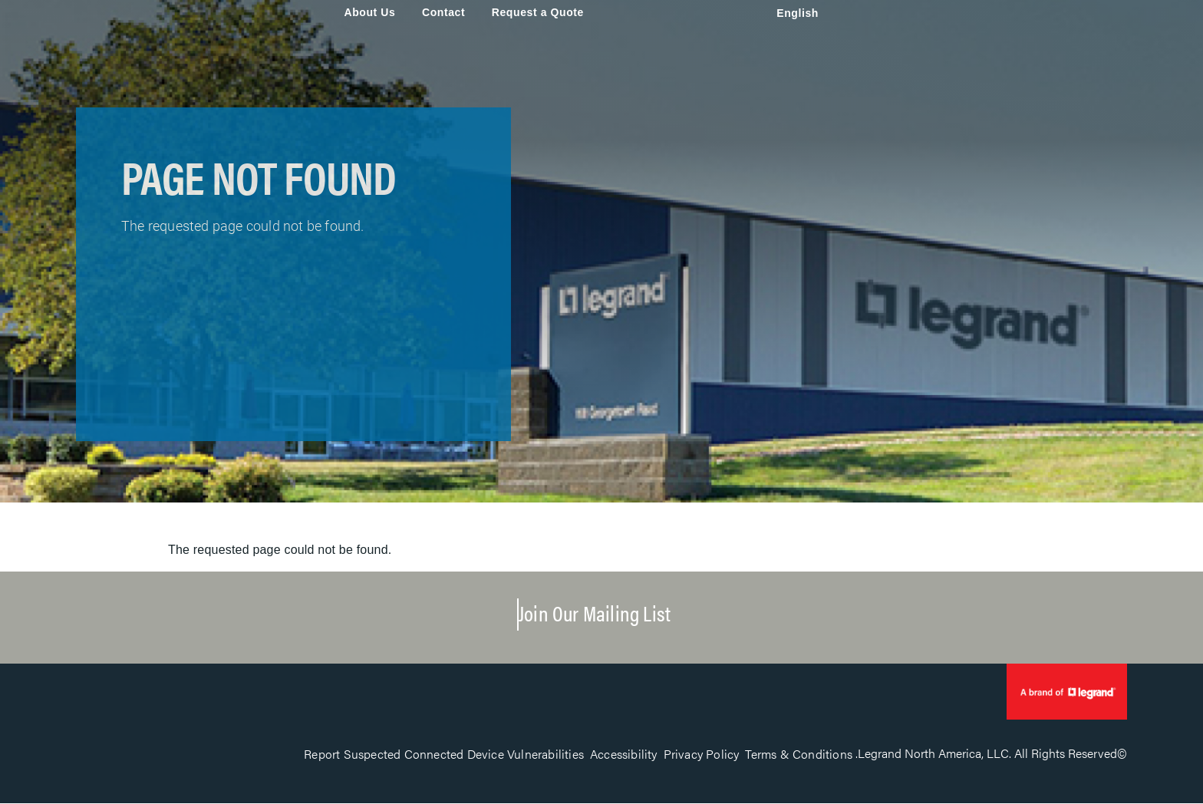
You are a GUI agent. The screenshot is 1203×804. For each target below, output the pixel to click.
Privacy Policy (702, 754)
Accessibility (624, 754)
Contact (443, 12)
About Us (369, 12)
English (797, 13)
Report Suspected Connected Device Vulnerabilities (444, 754)
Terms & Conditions (798, 754)
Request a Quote (538, 12)
